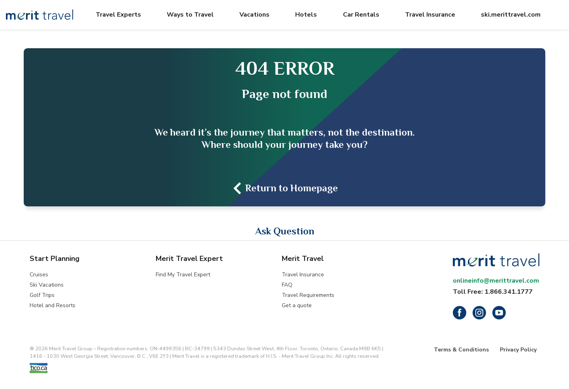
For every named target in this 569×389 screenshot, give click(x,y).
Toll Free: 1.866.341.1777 (493, 291)
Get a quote (297, 305)
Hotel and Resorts (52, 305)
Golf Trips (42, 295)
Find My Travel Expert (183, 274)
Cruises (39, 274)
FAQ (287, 285)
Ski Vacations (47, 285)
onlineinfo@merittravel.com (496, 280)
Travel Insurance (303, 274)
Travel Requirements (308, 295)
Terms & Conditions (461, 349)
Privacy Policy (518, 349)
